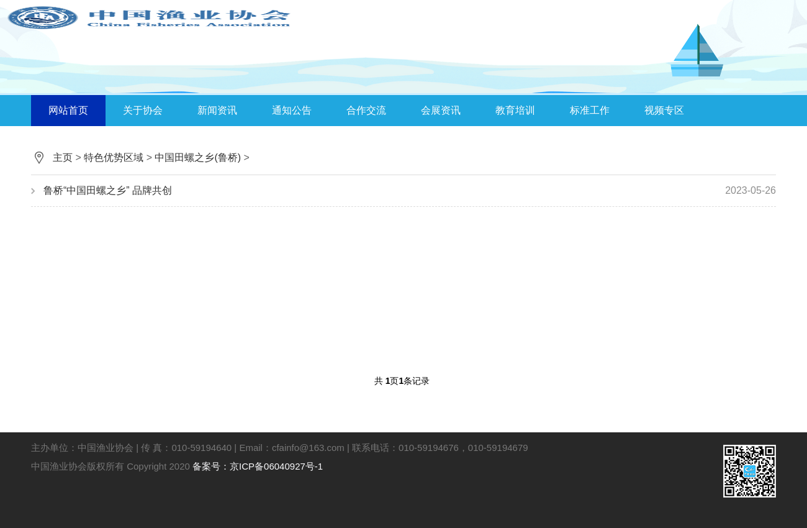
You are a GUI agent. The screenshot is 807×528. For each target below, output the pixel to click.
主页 (63, 157)
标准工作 (590, 110)
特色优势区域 (113, 157)
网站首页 (68, 110)
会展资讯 (441, 110)
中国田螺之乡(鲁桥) (198, 157)
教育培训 (515, 110)
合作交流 (366, 110)
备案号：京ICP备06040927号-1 (257, 466)
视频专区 (664, 110)
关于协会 (143, 110)
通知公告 (292, 110)
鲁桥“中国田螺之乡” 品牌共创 (409, 190)
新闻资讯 (217, 110)
